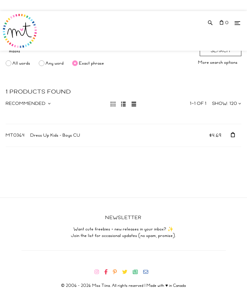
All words (21, 63)
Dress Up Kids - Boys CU (55, 135)
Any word (55, 63)
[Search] (100, 51)
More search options (218, 62)
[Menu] (237, 23)
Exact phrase (91, 63)
